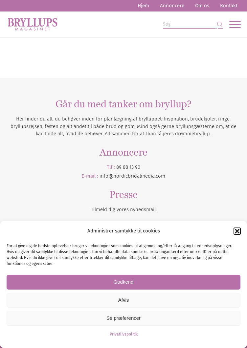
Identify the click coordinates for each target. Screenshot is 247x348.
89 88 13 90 (128, 167)
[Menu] (232, 24)
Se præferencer (123, 318)
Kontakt (228, 6)
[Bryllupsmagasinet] (100, 24)
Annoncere (172, 6)
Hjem (143, 6)
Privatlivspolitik (124, 334)
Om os (202, 6)
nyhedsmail (143, 209)
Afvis (123, 300)
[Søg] (193, 24)
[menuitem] (143, 5)
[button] (237, 231)
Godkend (124, 282)
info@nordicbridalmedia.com (132, 176)
